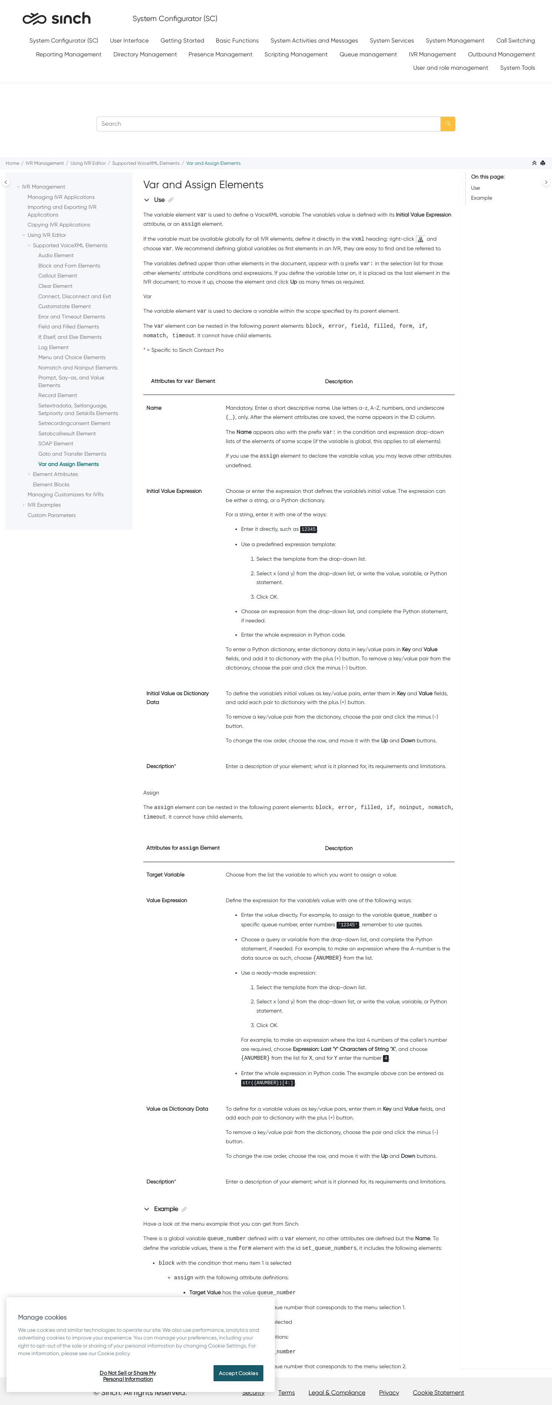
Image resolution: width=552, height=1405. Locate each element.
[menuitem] (64, 41)
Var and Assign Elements (213, 163)
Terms (286, 1392)
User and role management (450, 67)
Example (481, 198)
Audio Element (56, 255)
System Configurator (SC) (64, 40)
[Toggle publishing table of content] (6, 182)
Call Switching (515, 40)
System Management (455, 40)
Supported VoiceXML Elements (146, 163)
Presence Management (221, 54)
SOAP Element (55, 443)
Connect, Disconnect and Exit (74, 296)
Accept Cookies (238, 1373)
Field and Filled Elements (68, 326)
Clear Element (55, 286)
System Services (392, 40)
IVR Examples (44, 505)
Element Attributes (55, 474)
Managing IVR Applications (61, 197)
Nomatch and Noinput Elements (77, 367)
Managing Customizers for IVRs (66, 494)
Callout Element (57, 275)
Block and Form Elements (69, 266)
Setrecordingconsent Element (74, 423)
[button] (19, 187)
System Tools (517, 67)
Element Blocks (51, 484)
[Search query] (276, 124)
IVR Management (432, 54)
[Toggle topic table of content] (546, 182)
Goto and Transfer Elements (72, 454)
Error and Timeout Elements (71, 316)
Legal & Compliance (337, 1392)
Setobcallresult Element (67, 433)
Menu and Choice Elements (71, 357)
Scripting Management (296, 54)
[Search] (447, 124)
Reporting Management (69, 54)
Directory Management (145, 54)
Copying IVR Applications (59, 225)
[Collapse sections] (535, 163)
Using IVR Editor (88, 163)
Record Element (57, 395)
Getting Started (182, 40)
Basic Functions (237, 40)
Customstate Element (64, 306)
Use (475, 188)
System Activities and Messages (314, 40)
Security (253, 1392)
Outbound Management (501, 54)
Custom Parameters (52, 515)
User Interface (129, 40)
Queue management (368, 54)
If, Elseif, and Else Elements (70, 337)
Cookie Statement (438, 1392)
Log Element (53, 347)
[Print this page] (543, 163)
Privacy (389, 1392)
